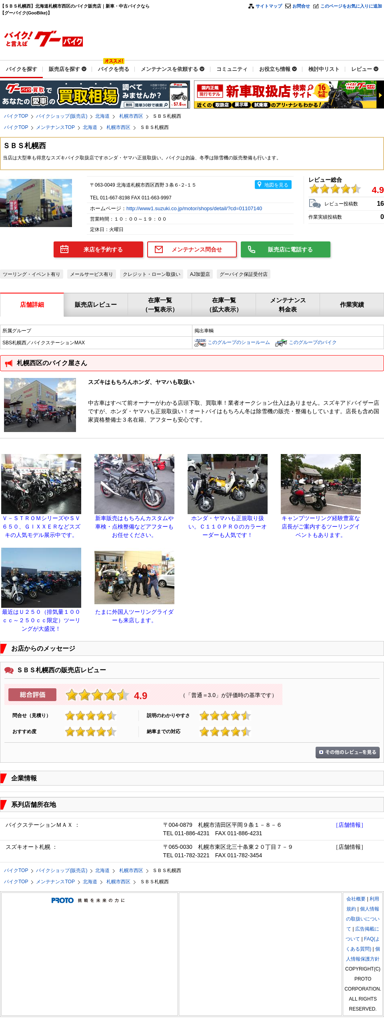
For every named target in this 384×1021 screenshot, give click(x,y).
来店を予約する (103, 249)
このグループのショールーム (239, 342)
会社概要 (356, 899)
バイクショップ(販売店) (61, 116)
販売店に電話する (290, 249)
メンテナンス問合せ (197, 249)
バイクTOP (16, 116)
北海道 (102, 116)
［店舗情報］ (349, 825)
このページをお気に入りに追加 (351, 6)
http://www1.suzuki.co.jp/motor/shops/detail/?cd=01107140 (195, 208)
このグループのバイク (313, 342)
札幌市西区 (131, 116)
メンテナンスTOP (55, 127)
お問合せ (301, 6)
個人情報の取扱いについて (363, 919)
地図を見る (276, 185)
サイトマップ (269, 6)
